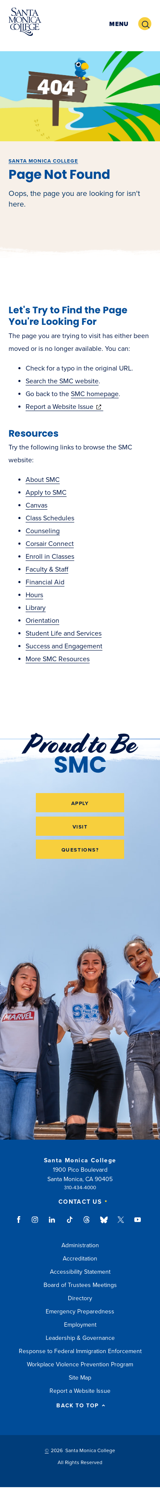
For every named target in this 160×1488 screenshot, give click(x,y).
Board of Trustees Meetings (80, 1285)
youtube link (137, 1223)
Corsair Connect (50, 544)
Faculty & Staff (47, 569)
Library (36, 608)
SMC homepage (95, 394)
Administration (80, 1245)
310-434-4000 (80, 1187)
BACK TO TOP (80, 1406)
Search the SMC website (62, 381)
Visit (80, 827)
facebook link (21, 1223)
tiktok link (70, 1223)
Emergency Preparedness (80, 1311)
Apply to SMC (46, 492)
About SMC (43, 480)
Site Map (80, 1377)
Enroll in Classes (50, 556)
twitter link (120, 1223)
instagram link (35, 1223)
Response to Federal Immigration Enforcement (80, 1351)
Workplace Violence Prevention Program (80, 1364)
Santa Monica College (43, 161)
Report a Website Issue (64, 407)
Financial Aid (45, 582)
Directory (80, 1298)
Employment (80, 1324)
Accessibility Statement (80, 1271)
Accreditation (80, 1258)
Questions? (80, 850)
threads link (87, 1223)
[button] (118, 24)
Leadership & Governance (80, 1338)
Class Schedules (50, 518)
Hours (34, 595)
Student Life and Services (64, 633)
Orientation (42, 620)
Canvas (36, 505)
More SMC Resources (58, 659)
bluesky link (104, 1223)
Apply (80, 803)
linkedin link (52, 1223)
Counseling (43, 531)
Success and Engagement (64, 646)
